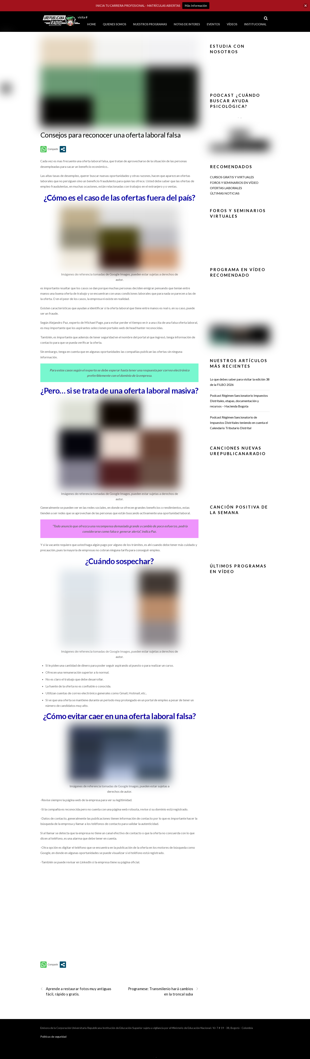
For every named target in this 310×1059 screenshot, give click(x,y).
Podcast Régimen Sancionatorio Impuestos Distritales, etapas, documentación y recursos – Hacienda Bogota (239, 401)
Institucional (255, 24)
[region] (240, 70)
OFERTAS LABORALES (226, 188)
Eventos (213, 24)
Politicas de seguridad (53, 1036)
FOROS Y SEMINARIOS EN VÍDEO (234, 182)
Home (91, 24)
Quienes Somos (114, 24)
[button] (240, 68)
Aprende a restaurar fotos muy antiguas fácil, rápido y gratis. (75, 991)
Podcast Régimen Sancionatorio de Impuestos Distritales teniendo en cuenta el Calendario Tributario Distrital (239, 422)
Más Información (196, 5)
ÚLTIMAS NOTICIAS (224, 193)
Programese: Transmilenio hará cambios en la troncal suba (163, 991)
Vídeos (232, 24)
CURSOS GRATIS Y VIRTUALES (232, 177)
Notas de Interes (187, 24)
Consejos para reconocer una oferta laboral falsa (110, 135)
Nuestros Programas (150, 24)
